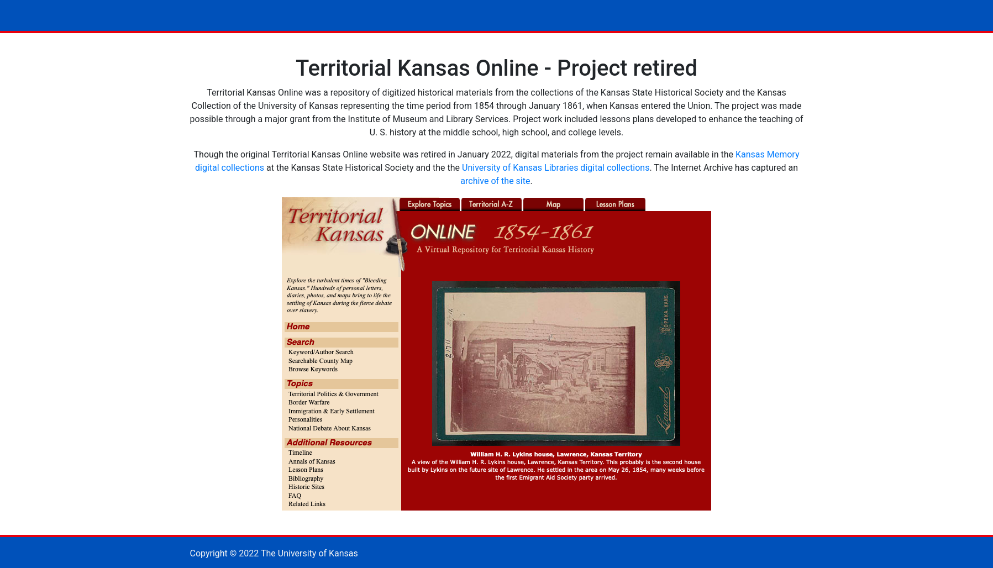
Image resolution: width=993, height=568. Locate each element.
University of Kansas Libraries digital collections (555, 167)
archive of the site (495, 181)
